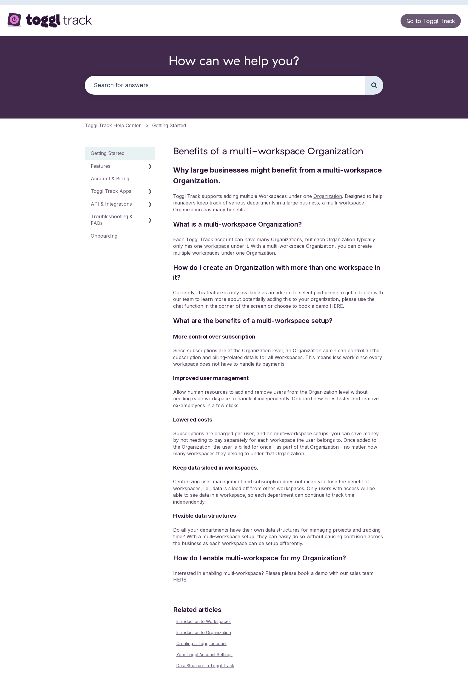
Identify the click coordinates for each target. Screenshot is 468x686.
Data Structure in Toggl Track (205, 665)
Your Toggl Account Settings (204, 654)
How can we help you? (234, 60)
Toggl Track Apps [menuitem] (111, 191)
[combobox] (225, 85)
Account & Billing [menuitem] (110, 179)
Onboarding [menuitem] (104, 236)
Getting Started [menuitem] (107, 153)
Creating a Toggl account (201, 643)
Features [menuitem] (100, 166)
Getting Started (169, 125)
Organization (327, 196)
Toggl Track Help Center (113, 125)
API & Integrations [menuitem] (111, 204)
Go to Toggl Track (431, 20)
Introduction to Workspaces (203, 621)
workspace (216, 246)
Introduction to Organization (203, 632)
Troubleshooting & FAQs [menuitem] (112, 219)
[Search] (374, 85)
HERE (336, 306)
